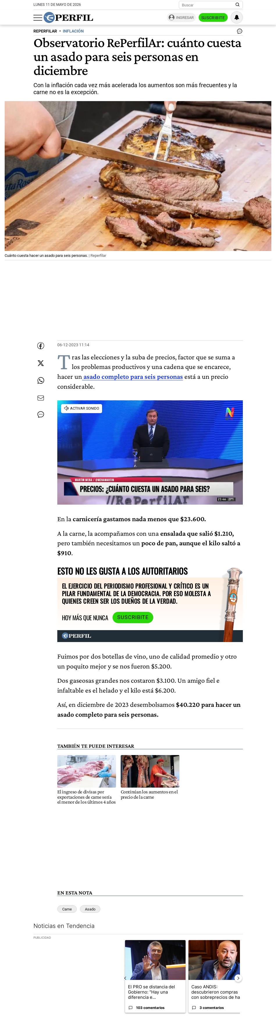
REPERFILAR (45, 31)
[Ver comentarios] (238, 32)
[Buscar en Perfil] (238, 5)
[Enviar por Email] (40, 398)
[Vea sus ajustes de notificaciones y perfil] (237, 17)
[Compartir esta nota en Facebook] (40, 345)
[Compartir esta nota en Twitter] (40, 363)
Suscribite (213, 17)
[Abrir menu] (37, 18)
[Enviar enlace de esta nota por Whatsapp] (40, 380)
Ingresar (185, 17)
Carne (67, 909)
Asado (90, 909)
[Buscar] (209, 5)
